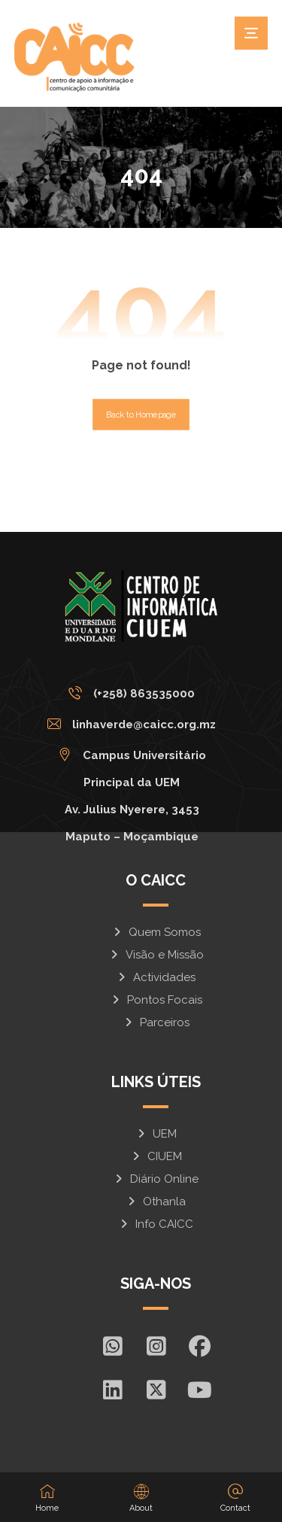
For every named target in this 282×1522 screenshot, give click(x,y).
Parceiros (156, 1022)
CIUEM (156, 1156)
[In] (112, 1389)
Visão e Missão (156, 955)
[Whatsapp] (112, 1346)
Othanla (156, 1201)
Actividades (156, 977)
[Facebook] (199, 1346)
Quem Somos (156, 932)
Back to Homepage (141, 414)
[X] (155, 1389)
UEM (156, 1134)
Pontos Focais (156, 1000)
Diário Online (156, 1179)
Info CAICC (155, 1224)
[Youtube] (199, 1389)
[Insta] (155, 1346)
